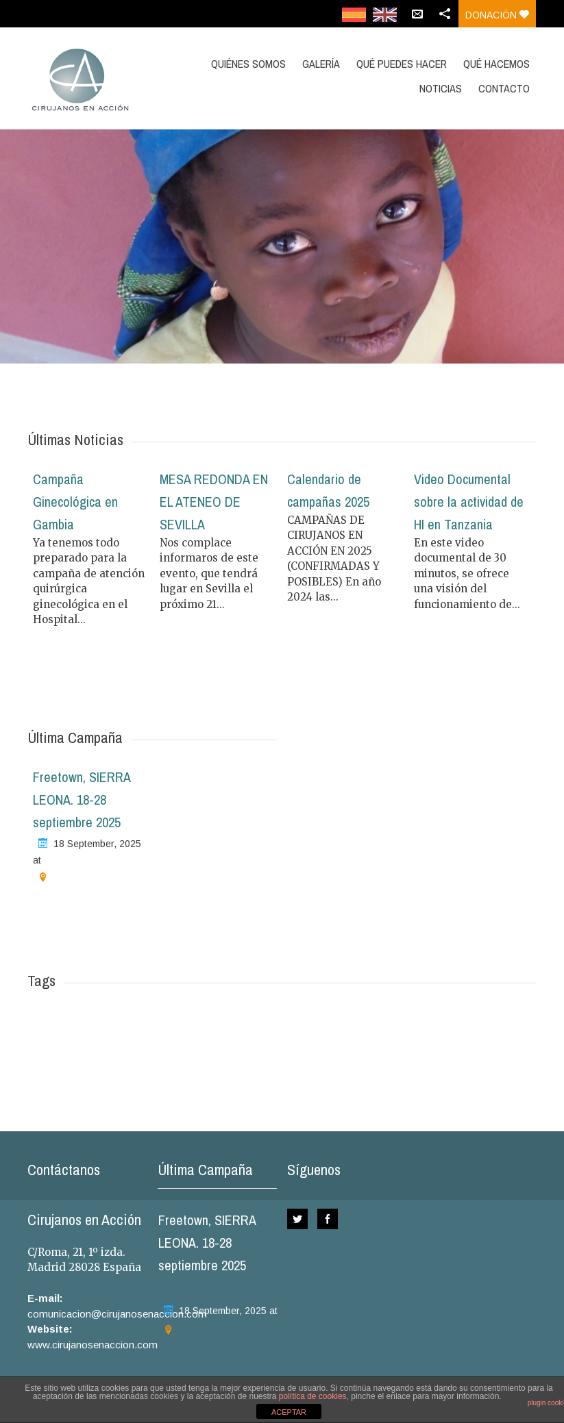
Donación (497, 15)
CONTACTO (504, 88)
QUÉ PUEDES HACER (401, 63)
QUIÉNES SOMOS (248, 63)
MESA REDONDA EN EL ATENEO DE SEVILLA (214, 501)
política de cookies (313, 1396)
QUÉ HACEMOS (496, 63)
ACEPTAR (288, 1412)
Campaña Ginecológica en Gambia (75, 501)
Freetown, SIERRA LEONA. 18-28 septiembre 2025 (81, 799)
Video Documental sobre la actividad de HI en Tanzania (469, 501)
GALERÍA (321, 63)
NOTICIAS (440, 88)
